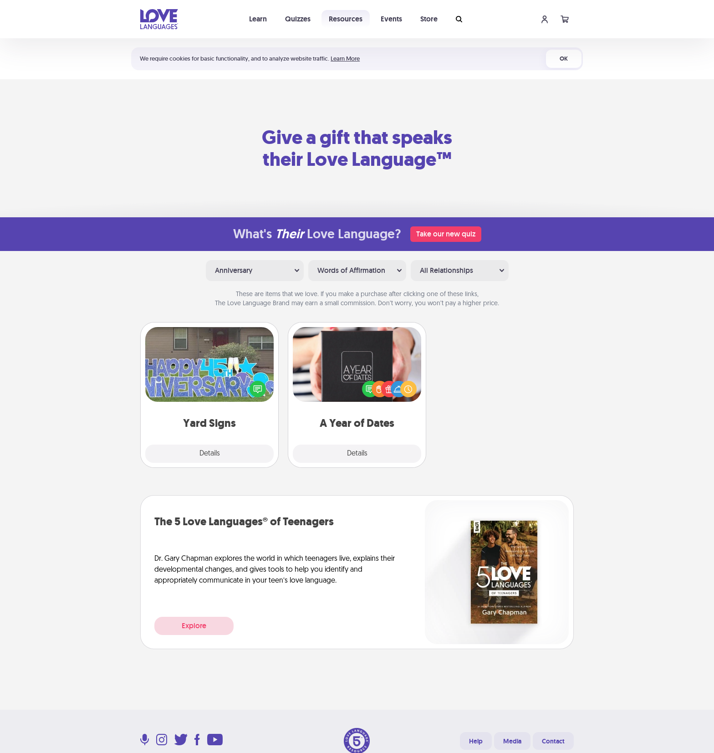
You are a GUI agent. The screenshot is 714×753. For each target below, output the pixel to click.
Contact (553, 741)
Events (391, 19)
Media (512, 741)
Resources (345, 19)
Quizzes (298, 19)
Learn (258, 19)
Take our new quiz (445, 234)
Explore (194, 625)
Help (476, 741)
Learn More (345, 58)
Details (209, 453)
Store (429, 19)
